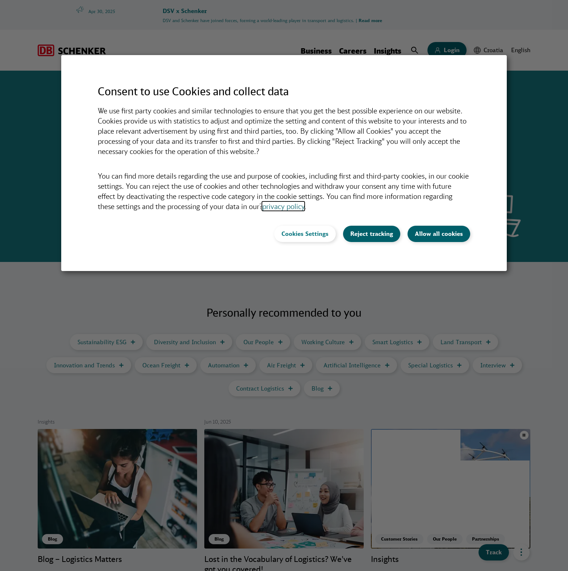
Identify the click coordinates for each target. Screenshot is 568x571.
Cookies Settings (305, 233)
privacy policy (283, 206)
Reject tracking (371, 233)
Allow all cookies (439, 233)
